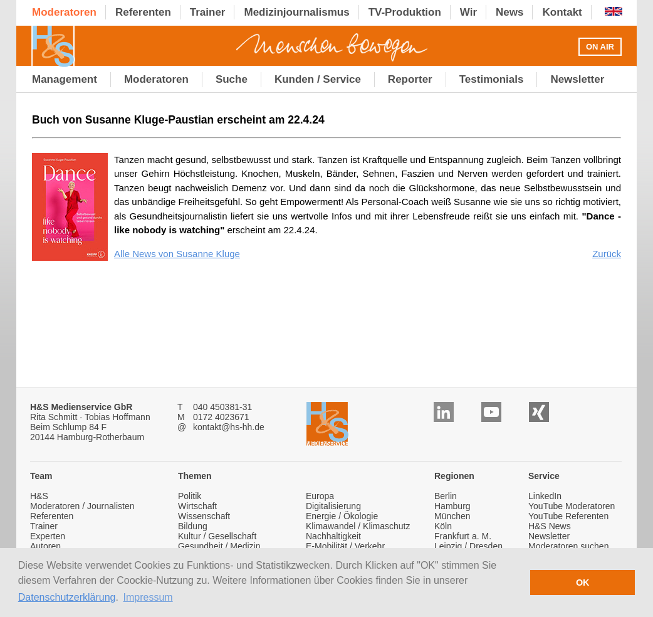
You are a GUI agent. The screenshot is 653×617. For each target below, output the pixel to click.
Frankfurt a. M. (462, 536)
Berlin (445, 496)
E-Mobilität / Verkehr (345, 546)
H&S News (549, 526)
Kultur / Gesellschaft (217, 536)
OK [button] (583, 582)
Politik (189, 496)
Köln (443, 526)
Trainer (44, 526)
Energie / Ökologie (342, 516)
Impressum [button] (148, 597)
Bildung (192, 526)
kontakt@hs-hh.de (228, 427)
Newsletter (549, 536)
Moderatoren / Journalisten (82, 506)
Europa (320, 496)
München (452, 516)
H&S (39, 496)
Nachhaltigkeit (333, 536)
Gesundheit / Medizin (219, 546)
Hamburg (452, 506)
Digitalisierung (333, 506)
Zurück (606, 253)
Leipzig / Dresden (468, 546)
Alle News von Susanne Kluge (177, 253)
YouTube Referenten (568, 516)
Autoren (45, 546)
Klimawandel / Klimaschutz (358, 526)
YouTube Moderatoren (571, 506)
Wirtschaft (197, 506)
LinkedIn (545, 496)
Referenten (51, 516)
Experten (47, 536)
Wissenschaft (204, 516)
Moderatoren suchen (568, 546)
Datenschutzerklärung (67, 597)
